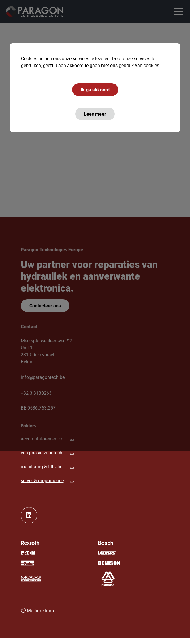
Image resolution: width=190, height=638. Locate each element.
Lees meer (95, 114)
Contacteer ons (45, 306)
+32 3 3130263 (36, 393)
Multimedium (37, 610)
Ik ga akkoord (95, 89)
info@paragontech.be (43, 377)
